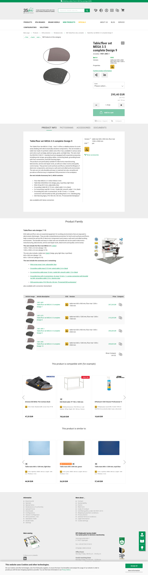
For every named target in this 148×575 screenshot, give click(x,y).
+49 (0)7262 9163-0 (85, 544)
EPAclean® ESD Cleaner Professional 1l (108, 402)
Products (28, 22)
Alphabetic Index (31, 519)
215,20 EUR (112, 318)
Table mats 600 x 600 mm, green (71, 466)
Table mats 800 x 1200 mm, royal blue (108, 466)
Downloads (29, 511)
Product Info (49, 127)
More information (134, 570)
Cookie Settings (83, 521)
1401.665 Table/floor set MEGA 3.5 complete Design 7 (48, 305)
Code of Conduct (83, 509)
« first (26, 37)
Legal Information (84, 519)
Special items (30, 505)
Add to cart (106, 112)
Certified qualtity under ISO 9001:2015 (90, 511)
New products (69, 22)
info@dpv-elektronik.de (83, 548)
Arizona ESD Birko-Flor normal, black (37, 402)
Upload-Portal (30, 509)
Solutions (44, 27)
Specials (82, 22)
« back (32, 37)
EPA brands (40, 22)
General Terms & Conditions (87, 517)
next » (39, 37)
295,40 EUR (112, 331)
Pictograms (66, 127)
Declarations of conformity (34, 507)
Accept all (134, 566)
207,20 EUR (112, 304)
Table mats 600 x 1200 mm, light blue (38, 466)
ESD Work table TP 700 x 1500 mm (71, 402)
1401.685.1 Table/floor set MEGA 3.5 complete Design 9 (48, 331)
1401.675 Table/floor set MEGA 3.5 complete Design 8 (48, 318)
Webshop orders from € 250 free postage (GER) (77, 1)
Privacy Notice (66, 570)
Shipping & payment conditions (88, 513)
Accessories (83, 127)
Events (80, 505)
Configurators (30, 27)
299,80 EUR (112, 344)
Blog (113, 22)
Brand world (54, 22)
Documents (100, 127)
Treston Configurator (33, 515)
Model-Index (30, 521)
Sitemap (28, 522)
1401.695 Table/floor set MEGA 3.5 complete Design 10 (48, 344)
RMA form (81, 507)
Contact (80, 501)
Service (121, 22)
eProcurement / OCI (32, 517)
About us (104, 22)
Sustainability (82, 503)
